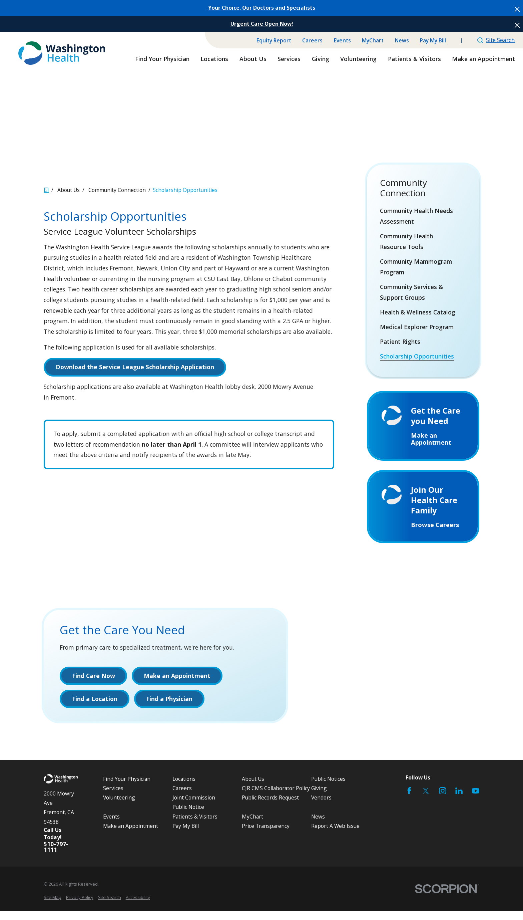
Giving (319, 797)
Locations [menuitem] (214, 59)
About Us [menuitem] (253, 59)
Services (113, 797)
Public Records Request (270, 807)
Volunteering (119, 807)
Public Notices (328, 788)
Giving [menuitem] (320, 59)
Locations (183, 788)
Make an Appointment (130, 835)
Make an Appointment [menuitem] (483, 59)
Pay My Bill (433, 40)
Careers (312, 40)
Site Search (496, 40)
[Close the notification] (517, 9)
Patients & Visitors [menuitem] (414, 59)
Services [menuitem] (289, 59)
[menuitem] (423, 216)
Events (342, 40)
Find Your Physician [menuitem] (162, 59)
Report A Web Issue (335, 835)
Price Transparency (266, 835)
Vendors (321, 807)
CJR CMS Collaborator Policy (276, 797)
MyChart (373, 40)
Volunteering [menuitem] (358, 59)
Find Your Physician (126, 788)
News (402, 40)
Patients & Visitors (194, 825)
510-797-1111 (56, 856)
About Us (253, 788)
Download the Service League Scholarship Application (135, 367)
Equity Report (273, 40)
